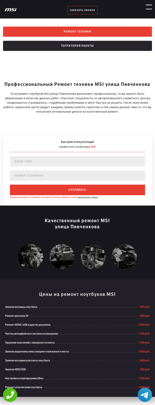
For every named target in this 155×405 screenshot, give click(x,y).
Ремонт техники (77, 31)
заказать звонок (82, 10)
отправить (77, 189)
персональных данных (87, 197)
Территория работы (77, 45)
